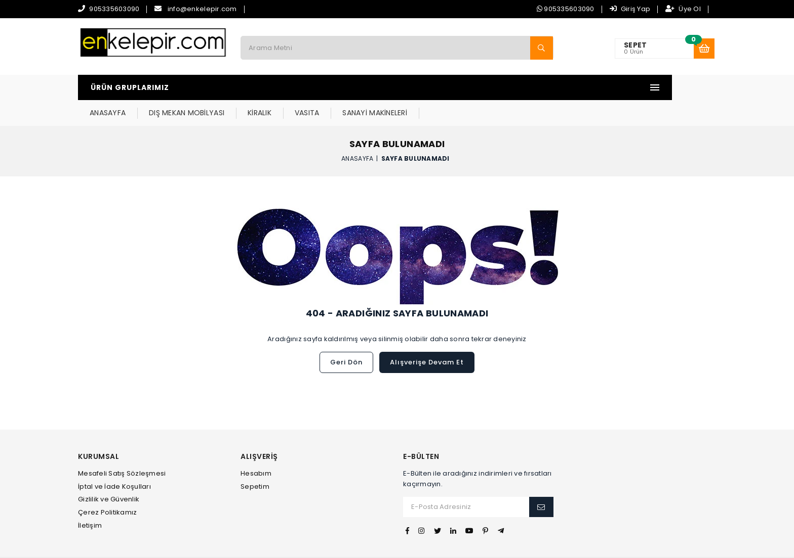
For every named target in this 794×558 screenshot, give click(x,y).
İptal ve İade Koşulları (114, 461)
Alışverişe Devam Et (427, 337)
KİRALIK (396, 87)
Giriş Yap (630, 9)
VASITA (443, 87)
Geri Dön (346, 337)
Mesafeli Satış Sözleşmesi (122, 448)
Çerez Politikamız (107, 487)
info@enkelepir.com (202, 9)
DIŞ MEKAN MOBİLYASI (323, 87)
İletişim (90, 500)
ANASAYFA (244, 87)
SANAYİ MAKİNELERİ (511, 87)
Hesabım (256, 448)
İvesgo (433, 544)
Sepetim (255, 461)
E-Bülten (421, 431)
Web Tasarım (396, 544)
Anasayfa (357, 132)
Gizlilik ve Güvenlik (108, 474)
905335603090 (114, 9)
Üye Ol (683, 9)
